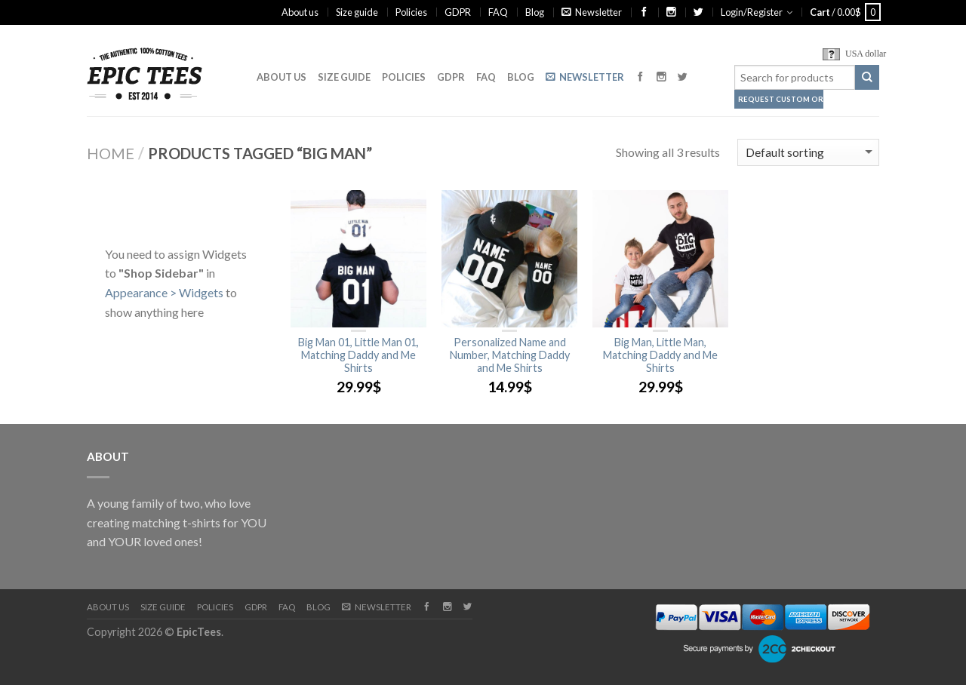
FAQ (498, 12)
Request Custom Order (780, 99)
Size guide (357, 12)
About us (299, 12)
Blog (534, 12)
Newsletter (591, 12)
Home (110, 153)
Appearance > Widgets (164, 292)
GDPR (458, 12)
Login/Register (752, 12)
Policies (411, 12)
